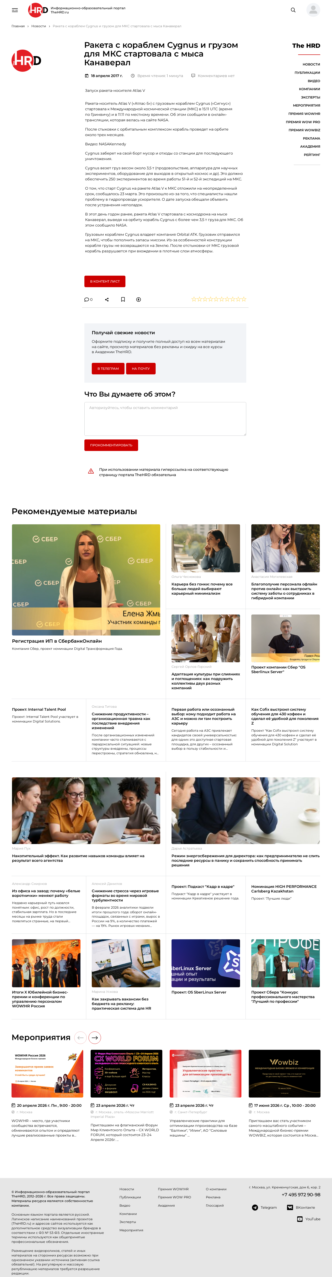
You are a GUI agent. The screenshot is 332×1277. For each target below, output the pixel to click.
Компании (309, 89)
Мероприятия (306, 105)
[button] (311, 10)
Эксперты (310, 97)
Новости (311, 64)
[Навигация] (15, 9)
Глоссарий (215, 1205)
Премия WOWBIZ (304, 130)
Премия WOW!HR (304, 114)
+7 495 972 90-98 (301, 1194)
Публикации (307, 73)
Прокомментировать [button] (111, 445)
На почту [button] (141, 369)
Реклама (311, 138)
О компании (216, 1189)
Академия (310, 146)
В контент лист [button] (105, 281)
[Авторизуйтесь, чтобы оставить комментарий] (165, 419)
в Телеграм (108, 369)
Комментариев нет (213, 76)
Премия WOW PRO (303, 122)
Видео (314, 81)
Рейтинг (312, 155)
